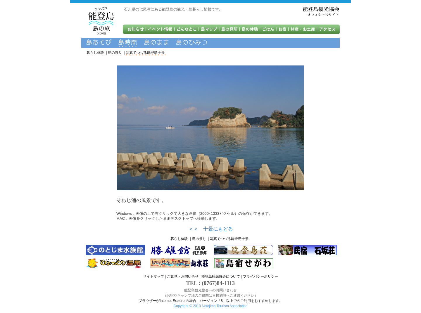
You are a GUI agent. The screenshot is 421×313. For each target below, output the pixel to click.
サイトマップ (153, 276)
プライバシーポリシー (260, 276)
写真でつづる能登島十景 (145, 53)
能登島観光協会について (220, 276)
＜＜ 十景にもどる (210, 229)
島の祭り (115, 53)
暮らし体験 (95, 53)
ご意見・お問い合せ (183, 276)
